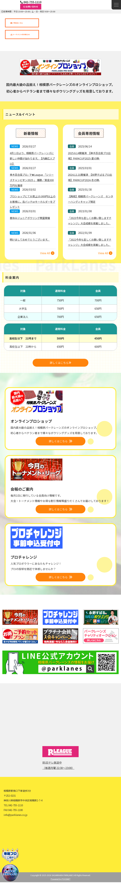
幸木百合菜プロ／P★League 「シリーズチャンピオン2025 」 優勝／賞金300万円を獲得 (32, 180)
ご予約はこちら (17, 23)
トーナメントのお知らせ (20, 34)
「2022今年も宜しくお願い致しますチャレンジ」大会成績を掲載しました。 (89, 245)
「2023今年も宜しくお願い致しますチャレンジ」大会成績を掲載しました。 (89, 223)
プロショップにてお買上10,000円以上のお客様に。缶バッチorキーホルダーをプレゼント (32, 201)
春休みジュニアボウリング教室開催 (31, 218)
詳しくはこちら (60, 363)
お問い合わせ (30, 6)
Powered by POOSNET (60, 879)
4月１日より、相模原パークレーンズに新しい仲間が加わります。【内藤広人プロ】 (32, 158)
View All (47, 253)
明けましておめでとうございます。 (31, 240)
